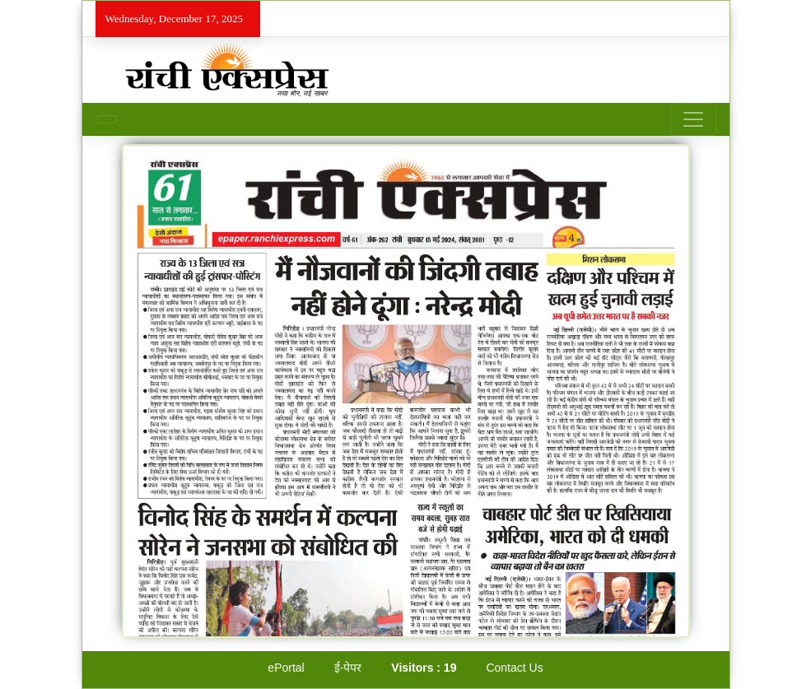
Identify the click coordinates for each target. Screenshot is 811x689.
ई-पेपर (348, 667)
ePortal (286, 667)
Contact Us (514, 667)
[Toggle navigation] (693, 119)
